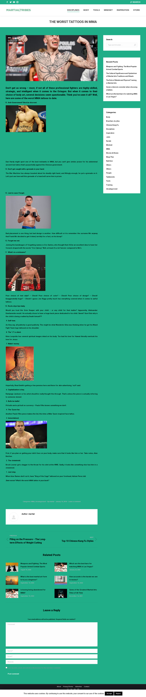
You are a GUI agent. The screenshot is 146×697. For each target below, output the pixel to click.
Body (108, 117)
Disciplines (110, 129)
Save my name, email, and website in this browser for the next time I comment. (34, 668)
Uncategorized (12, 41)
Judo (108, 137)
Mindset (109, 145)
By (50, 501)
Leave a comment (74, 501)
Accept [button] (109, 693)
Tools (108, 181)
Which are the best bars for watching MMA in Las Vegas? (81, 565)
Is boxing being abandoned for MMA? (33, 591)
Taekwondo (110, 177)
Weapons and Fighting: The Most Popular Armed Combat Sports (34, 565)
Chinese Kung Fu (112, 125)
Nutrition (109, 161)
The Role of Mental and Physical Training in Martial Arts (121, 81)
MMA (9, 38)
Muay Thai (110, 157)
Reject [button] (118, 693)
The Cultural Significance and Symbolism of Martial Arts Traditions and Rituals (121, 74)
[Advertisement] (51, 140)
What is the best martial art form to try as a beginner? (34, 578)
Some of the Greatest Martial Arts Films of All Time (83, 591)
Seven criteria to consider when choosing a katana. (121, 88)
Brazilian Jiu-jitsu (113, 121)
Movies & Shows (112, 153)
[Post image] (12, 567)
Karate (108, 141)
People (108, 173)
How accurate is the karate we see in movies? (83, 578)
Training (109, 185)
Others (108, 165)
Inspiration (110, 133)
